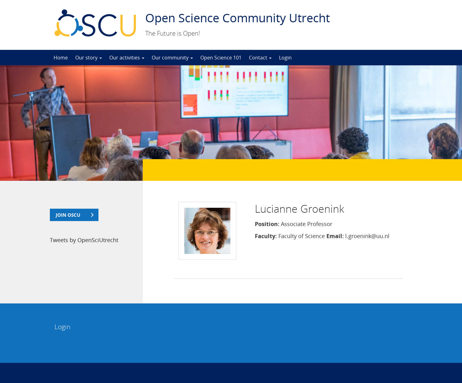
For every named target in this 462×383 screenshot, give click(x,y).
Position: (267, 224)
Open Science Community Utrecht (237, 18)
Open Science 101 (221, 57)
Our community (172, 57)
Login (285, 57)
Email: (335, 236)
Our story (88, 57)
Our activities (126, 57)
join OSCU (68, 215)
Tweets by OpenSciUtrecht (84, 240)
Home (61, 57)
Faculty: (266, 236)
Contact (260, 57)
